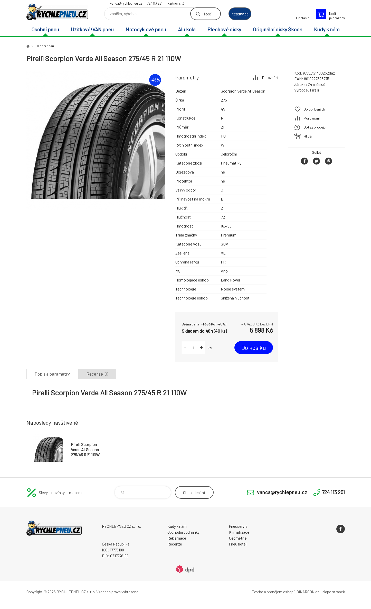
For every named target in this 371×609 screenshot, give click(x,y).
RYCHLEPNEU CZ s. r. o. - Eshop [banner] (57, 12)
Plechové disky (224, 29)
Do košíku (253, 347)
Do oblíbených (314, 109)
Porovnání (270, 77)
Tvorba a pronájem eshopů (274, 591)
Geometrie (238, 538)
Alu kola (186, 29)
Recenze (174, 544)
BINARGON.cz (307, 591)
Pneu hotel (237, 544)
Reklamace (176, 538)
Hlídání (309, 136)
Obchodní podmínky (183, 532)
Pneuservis (238, 526)
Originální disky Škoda (277, 29)
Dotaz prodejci (315, 127)
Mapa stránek (333, 591)
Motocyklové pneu (146, 29)
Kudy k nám (327, 29)
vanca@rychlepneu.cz (126, 3)
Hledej (207, 13)
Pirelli (314, 90)
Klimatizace (239, 532)
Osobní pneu (45, 29)
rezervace (240, 14)
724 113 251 (154, 3)
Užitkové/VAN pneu (92, 29)
